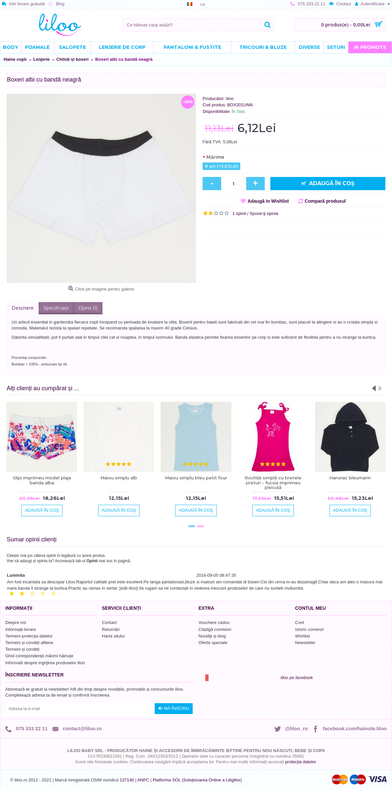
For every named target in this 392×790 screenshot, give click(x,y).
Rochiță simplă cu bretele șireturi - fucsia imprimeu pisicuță (273, 482)
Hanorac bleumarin (350, 477)
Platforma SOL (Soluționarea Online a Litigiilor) (197, 779)
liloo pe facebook (297, 677)
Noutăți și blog (212, 636)
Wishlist (302, 636)
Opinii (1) (88, 308)
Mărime (215, 157)
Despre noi (15, 622)
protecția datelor (300, 761)
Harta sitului (113, 636)
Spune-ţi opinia (264, 213)
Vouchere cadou (214, 622)
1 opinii (239, 213)
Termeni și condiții (22, 649)
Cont (299, 622)
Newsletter (305, 642)
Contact (109, 622)
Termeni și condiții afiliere (29, 642)
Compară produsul (325, 201)
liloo (230, 98)
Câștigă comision (215, 629)
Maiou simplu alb (118, 477)
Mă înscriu (173, 708)
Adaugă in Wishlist (268, 201)
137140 (127, 779)
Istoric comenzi (309, 629)
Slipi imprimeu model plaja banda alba (42, 480)
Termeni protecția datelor (29, 636)
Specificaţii (56, 308)
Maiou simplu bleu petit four (196, 477)
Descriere (23, 308)
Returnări (110, 629)
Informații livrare (20, 629)
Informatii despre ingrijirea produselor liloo (45, 662)
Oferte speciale (213, 642)
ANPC (143, 779)
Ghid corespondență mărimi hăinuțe (39, 655)
